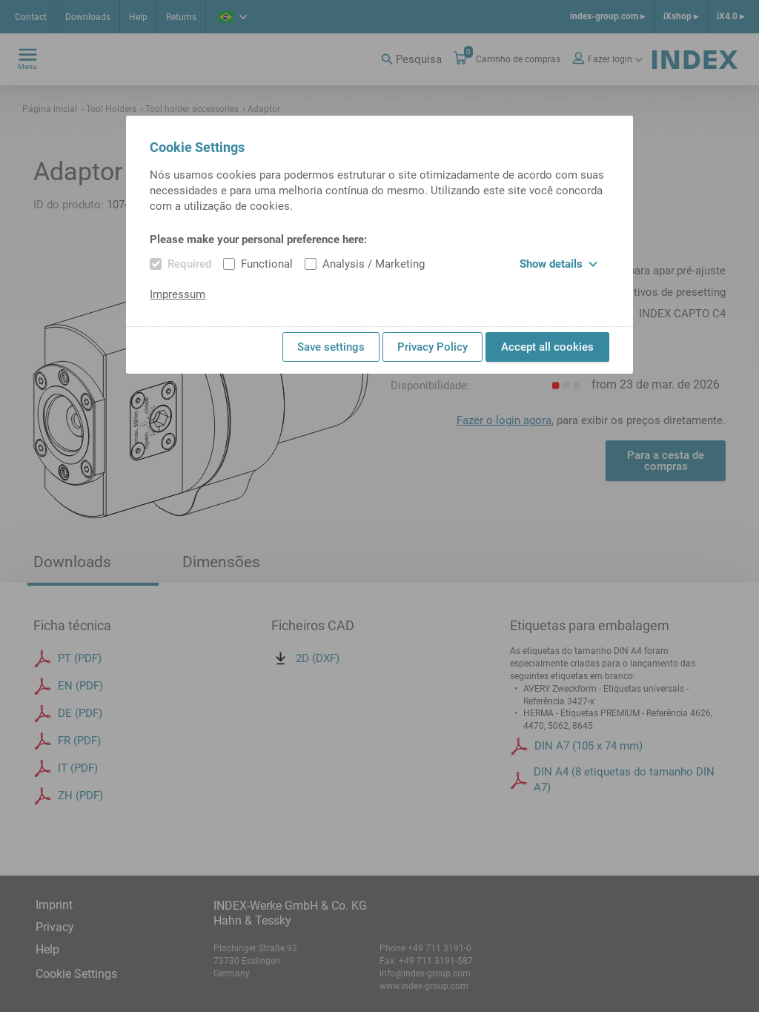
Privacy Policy (432, 347)
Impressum (177, 294)
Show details (558, 264)
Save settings (331, 347)
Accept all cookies (547, 347)
